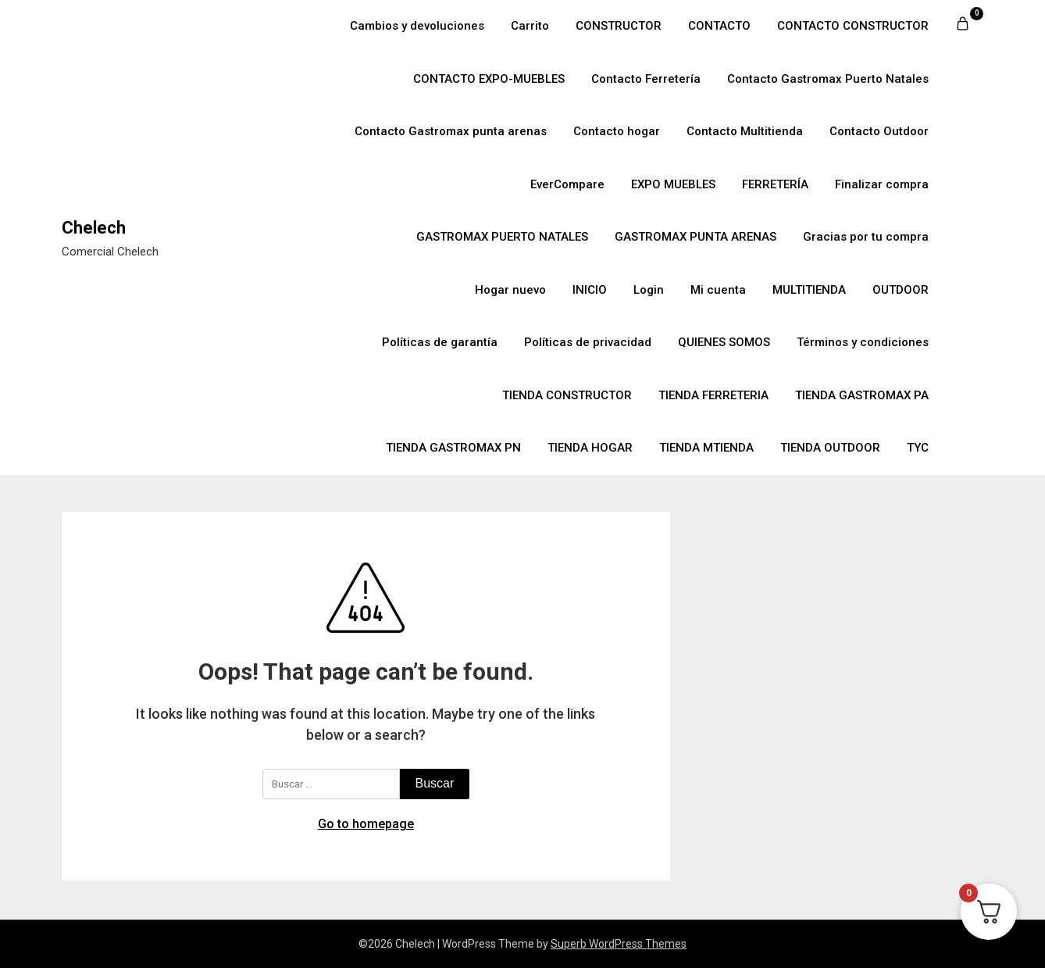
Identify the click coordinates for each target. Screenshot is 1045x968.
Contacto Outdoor (879, 131)
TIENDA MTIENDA (706, 448)
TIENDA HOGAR (590, 448)
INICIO (589, 290)
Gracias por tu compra (866, 237)
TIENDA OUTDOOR (830, 448)
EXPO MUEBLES (673, 184)
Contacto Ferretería (646, 79)
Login (648, 290)
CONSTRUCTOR (619, 26)
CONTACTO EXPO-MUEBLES (489, 79)
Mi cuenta (718, 290)
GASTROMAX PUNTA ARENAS (695, 237)
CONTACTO (719, 26)
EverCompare (567, 184)
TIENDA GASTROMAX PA (862, 395)
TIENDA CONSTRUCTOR (567, 395)
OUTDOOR (900, 290)
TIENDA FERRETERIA (713, 395)
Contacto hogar (616, 131)
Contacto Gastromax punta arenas (451, 131)
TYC (918, 448)
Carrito (530, 26)
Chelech (94, 228)
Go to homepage (366, 823)
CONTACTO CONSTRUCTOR (853, 26)
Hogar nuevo (510, 290)
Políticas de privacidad (587, 342)
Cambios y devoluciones (417, 26)
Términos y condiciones (863, 342)
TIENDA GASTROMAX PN (453, 448)
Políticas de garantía (440, 342)
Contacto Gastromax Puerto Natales (828, 79)
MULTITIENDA (809, 290)
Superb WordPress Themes (619, 944)
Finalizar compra (882, 184)
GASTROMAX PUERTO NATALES (502, 237)
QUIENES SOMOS (724, 342)
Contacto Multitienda (745, 131)
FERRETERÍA (775, 184)
